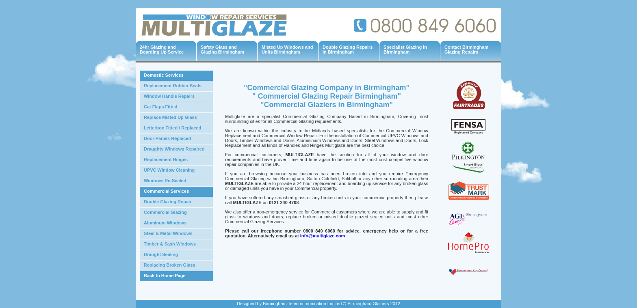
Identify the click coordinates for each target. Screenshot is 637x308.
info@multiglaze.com (322, 235)
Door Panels (157, 138)
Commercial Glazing (165, 212)
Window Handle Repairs (169, 96)
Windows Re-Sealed (165, 180)
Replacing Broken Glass (169, 265)
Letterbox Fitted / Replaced (172, 127)
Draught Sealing (161, 254)
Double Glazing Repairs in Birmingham (348, 49)
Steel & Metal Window (167, 233)
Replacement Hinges (166, 159)
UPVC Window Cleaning (169, 170)
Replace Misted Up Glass (170, 117)
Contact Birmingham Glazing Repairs (466, 49)
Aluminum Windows (165, 222)
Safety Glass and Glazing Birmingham (222, 49)
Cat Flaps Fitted (161, 106)
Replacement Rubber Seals (173, 85)
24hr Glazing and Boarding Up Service (162, 49)
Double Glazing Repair (167, 201)
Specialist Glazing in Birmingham (405, 49)
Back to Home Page (165, 275)
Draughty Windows (164, 148)
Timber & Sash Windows (170, 243)
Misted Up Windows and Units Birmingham (287, 49)
